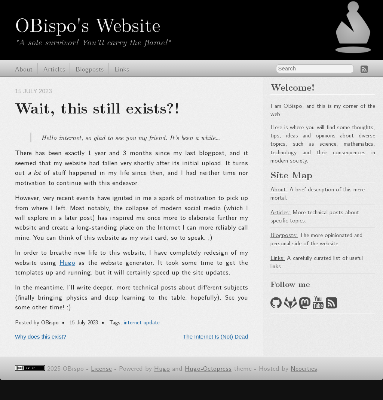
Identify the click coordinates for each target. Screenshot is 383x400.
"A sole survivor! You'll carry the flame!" (93, 42)
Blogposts (90, 68)
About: (279, 189)
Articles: (280, 211)
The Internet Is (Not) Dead (215, 336)
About (24, 68)
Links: (277, 257)
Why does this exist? (40, 336)
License (101, 368)
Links (121, 68)
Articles (54, 68)
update (152, 322)
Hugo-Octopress (208, 368)
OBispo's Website (87, 23)
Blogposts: (284, 234)
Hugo (67, 262)
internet (133, 322)
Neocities (304, 368)
